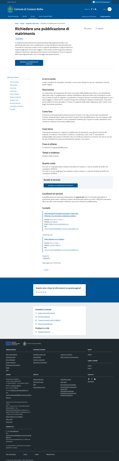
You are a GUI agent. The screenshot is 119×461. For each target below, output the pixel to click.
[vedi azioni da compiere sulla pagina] (99, 28)
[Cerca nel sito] (109, 9)
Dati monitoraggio (11, 454)
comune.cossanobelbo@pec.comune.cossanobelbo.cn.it (61, 250)
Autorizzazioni (37, 357)
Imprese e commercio (66, 355)
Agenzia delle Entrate (39, 387)
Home (16, 23)
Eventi (89, 368)
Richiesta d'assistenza (66, 395)
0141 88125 (54, 222)
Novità (25, 16)
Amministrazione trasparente (68, 387)
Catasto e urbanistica (39, 360)
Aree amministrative (11, 355)
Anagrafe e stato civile (32, 23)
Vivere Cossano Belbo (45, 16)
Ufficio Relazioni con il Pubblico (54, 239)
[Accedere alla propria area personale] (101, 2)
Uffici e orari (9, 419)
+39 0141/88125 (55, 245)
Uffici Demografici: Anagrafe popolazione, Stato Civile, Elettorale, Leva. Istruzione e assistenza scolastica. (61, 214)
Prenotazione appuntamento (68, 393)
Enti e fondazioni (10, 360)
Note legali (63, 382)
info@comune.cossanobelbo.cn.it (58, 224)
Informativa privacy (65, 379)
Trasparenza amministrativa (89, 16)
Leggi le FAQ (63, 389)
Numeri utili (9, 422)
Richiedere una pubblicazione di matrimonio (29, 63)
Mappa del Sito (50, 454)
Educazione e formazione (40, 362)
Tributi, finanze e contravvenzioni (69, 357)
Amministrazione (13, 16)
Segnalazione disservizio (67, 391)
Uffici (7, 370)
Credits (37, 454)
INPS (34, 385)
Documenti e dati (10, 357)
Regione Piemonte (11, 2)
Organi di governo (11, 362)
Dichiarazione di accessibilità (68, 385)
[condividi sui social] (87, 28)
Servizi (33, 16)
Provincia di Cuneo (38, 382)
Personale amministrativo (13, 365)
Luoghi (89, 366)
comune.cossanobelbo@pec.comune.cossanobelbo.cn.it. (61, 229)
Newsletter (91, 381)
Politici (8, 368)
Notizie (90, 355)
